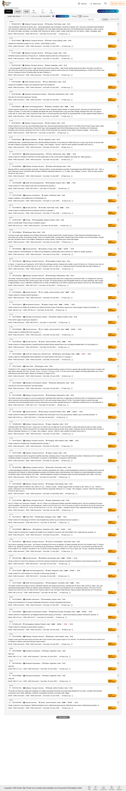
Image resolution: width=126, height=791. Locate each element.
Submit (105, 19)
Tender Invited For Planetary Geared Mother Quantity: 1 (26, 627)
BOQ (26, 11)
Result (18, 11)
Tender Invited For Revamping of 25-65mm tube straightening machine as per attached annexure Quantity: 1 (43, 520)
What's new (95, 4)
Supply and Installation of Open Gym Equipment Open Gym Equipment (31, 85)
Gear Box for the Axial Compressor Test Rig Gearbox (25, 386)
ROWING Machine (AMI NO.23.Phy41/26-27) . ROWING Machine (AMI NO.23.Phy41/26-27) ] (39, 56)
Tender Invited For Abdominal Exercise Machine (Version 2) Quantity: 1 (31, 210)
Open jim (11, 654)
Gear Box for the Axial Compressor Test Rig (22, 97)
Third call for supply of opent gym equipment (22, 320)
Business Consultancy (32, 195)
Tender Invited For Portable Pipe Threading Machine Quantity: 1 (29, 443)
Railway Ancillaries (31, 139)
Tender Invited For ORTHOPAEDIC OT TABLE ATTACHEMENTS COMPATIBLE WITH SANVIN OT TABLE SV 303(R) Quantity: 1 (50, 252)
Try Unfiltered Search (62, 16)
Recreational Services (32, 304)
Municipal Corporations (32, 651)
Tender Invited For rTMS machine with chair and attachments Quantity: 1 (32, 186)
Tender (8, 11)
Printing (27, 220)
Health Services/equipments (34, 106)
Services (82, 4)
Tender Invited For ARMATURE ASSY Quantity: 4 (24, 332)
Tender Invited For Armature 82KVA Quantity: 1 (23, 295)
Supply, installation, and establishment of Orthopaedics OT (27, 198)
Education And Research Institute (35, 94)
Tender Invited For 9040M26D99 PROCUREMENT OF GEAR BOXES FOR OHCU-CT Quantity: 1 (40, 357)
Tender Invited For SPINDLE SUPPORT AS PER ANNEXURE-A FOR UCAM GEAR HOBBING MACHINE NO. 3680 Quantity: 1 (50, 157)
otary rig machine (44, 16)
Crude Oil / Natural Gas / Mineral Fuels (38, 354)
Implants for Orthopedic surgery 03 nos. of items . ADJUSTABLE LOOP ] (32, 43)
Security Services (31, 207)
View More (63, 717)
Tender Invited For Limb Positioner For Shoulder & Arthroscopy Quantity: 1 (32, 573)
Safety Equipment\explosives (34, 154)
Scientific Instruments (32, 599)
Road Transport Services (33, 82)
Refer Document (18, 34)
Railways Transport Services (34, 24)
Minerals (28, 529)
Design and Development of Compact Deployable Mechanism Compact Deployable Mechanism (39, 602)
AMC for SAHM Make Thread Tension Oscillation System (26, 223)
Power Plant (29, 366)
